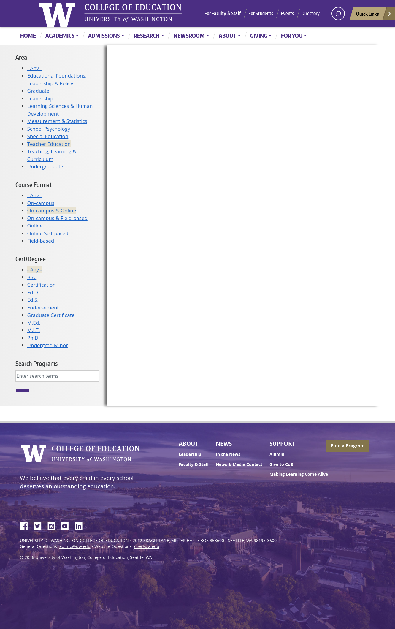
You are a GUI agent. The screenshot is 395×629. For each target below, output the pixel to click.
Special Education (48, 136)
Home (28, 35)
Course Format (33, 185)
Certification (41, 284)
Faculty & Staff (194, 464)
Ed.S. (33, 299)
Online (35, 225)
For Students (260, 13)
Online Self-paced (48, 233)
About (227, 35)
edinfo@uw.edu (75, 546)
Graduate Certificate (51, 315)
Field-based (40, 240)
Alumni (276, 454)
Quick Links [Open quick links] (374, 15)
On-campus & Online (51, 210)
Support (282, 444)
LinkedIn (80, 525)
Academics (59, 35)
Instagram (53, 525)
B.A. (32, 277)
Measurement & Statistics (57, 121)
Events (287, 13)
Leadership (40, 98)
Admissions (104, 35)
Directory (311, 13)
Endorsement (43, 307)
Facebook (26, 525)
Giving (258, 35)
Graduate (38, 90)
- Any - (34, 68)
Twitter (40, 525)
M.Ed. (33, 322)
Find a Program (348, 445)
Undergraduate (45, 166)
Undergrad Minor (47, 345)
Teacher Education (49, 143)
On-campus (40, 203)
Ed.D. (33, 292)
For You (292, 35)
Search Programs (36, 363)
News (224, 444)
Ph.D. (33, 337)
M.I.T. (33, 330)
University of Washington (58, 13)
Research (147, 35)
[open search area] (338, 13)
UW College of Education (133, 13)
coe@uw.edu (146, 546)
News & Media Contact (239, 464)
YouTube (67, 525)
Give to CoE (281, 464)
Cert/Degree (30, 259)
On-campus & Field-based (57, 218)
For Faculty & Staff (222, 13)
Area (21, 57)
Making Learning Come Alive (298, 474)
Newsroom (189, 35)
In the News (228, 454)
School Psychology (48, 128)
